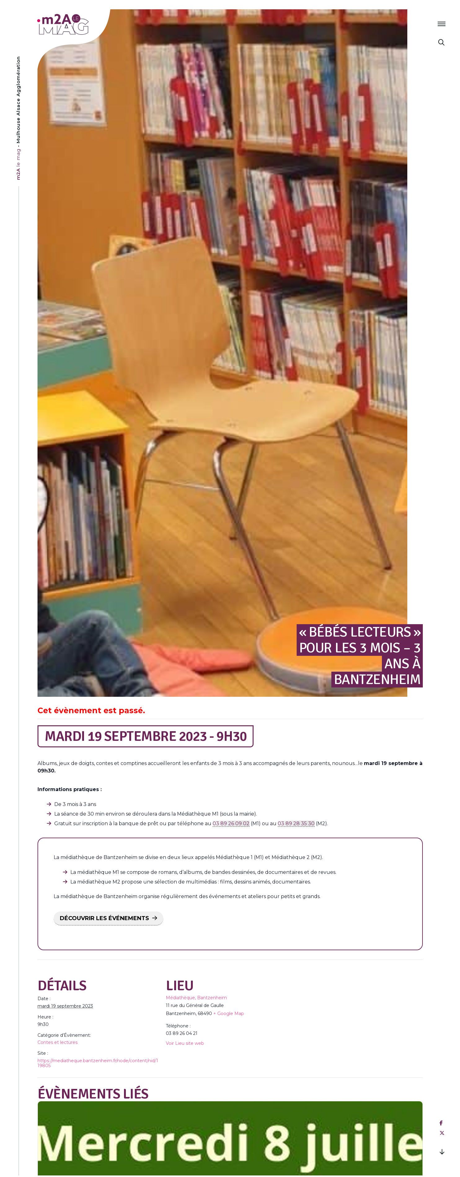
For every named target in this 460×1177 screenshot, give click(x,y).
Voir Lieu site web (185, 1043)
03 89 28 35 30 (296, 823)
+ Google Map (228, 1013)
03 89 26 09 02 (231, 823)
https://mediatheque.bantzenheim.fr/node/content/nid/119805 (98, 1063)
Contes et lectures (57, 1042)
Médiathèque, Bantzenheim (196, 997)
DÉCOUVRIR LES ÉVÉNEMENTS (104, 918)
